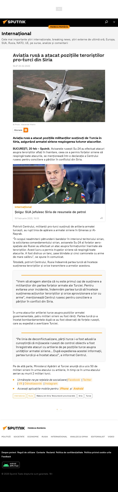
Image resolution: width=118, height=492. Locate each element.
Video (111, 436)
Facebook (74, 380)
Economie (33, 436)
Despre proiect (9, 452)
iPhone (64, 388)
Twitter (87, 380)
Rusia (30, 396)
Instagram (51, 383)
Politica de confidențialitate (69, 452)
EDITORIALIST (98, 436)
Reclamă (50, 452)
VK (20, 383)
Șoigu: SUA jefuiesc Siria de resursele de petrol (50, 212)
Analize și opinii (79, 436)
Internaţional (23, 207)
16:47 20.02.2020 (21, 66)
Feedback (6, 456)
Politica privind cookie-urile (97, 452)
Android (78, 388)
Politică (6, 436)
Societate (19, 436)
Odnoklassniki (33, 383)
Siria (80, 396)
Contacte (40, 452)
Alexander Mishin (28, 124)
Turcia (88, 396)
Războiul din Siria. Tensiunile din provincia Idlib (56, 396)
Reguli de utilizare (26, 452)
